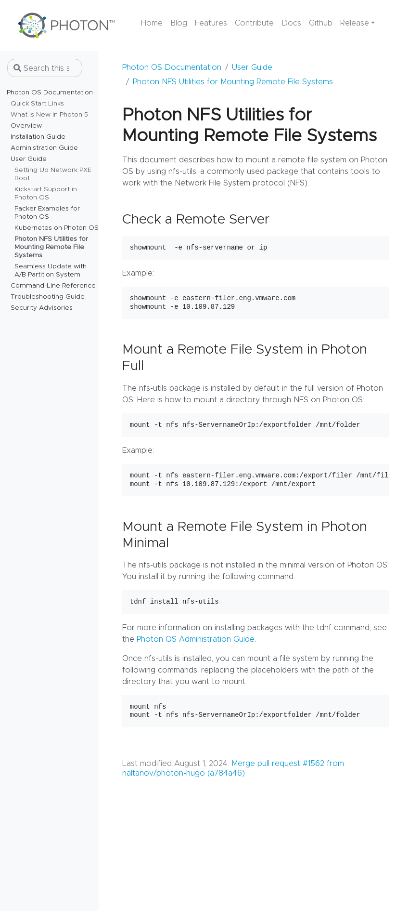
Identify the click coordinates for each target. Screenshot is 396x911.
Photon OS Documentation (171, 67)
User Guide (252, 67)
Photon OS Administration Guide (196, 639)
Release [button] (354, 23)
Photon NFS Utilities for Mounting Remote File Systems (233, 82)
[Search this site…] (44, 68)
